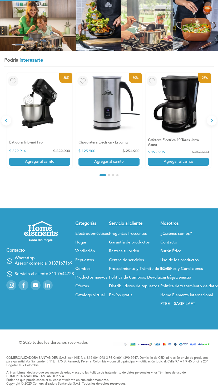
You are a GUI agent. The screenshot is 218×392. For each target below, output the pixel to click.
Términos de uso (169, 374)
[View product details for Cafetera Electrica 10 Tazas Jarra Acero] (109, 153)
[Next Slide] (212, 154)
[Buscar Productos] (155, 25)
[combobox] (130, 24)
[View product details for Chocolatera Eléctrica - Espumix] (67, 153)
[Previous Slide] (6, 154)
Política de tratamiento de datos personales (120, 374)
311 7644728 (61, 276)
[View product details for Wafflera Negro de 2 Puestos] (192, 153)
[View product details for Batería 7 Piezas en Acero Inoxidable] (150, 153)
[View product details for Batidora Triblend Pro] (26, 153)
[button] (107, 194)
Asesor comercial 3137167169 (43, 266)
